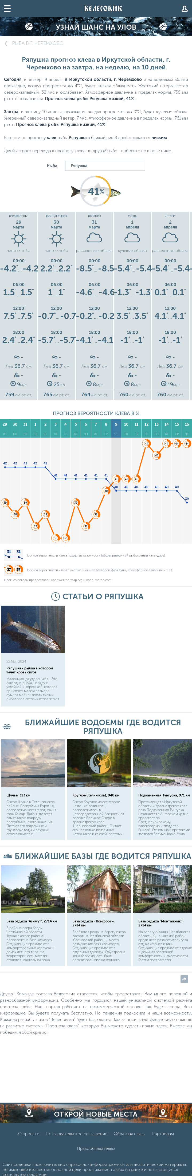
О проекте (28, 1133)
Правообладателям (96, 1148)
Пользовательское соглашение (76, 1133)
